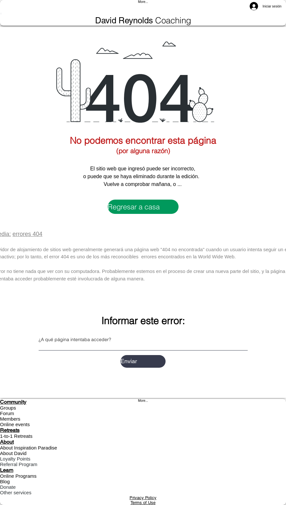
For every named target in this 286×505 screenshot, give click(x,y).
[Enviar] (143, 361)
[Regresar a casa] (143, 207)
